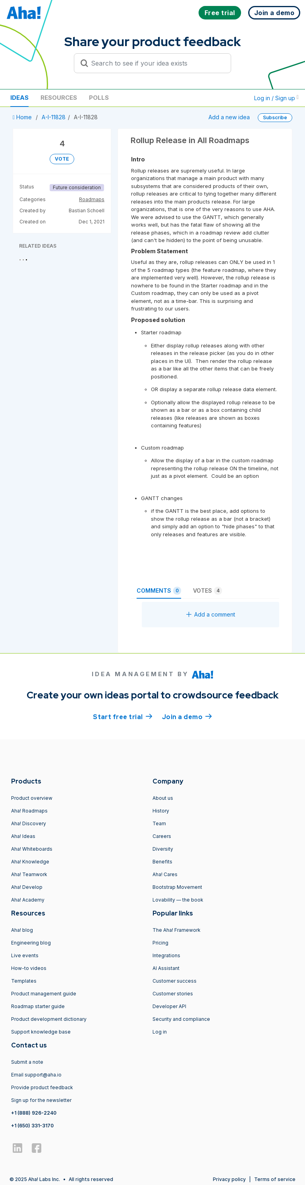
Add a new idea (229, 117)
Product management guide (43, 994)
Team (159, 823)
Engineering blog (31, 943)
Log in (159, 1032)
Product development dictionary (49, 1019)
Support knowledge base (41, 1032)
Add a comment (210, 614)
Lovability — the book (177, 900)
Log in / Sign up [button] (276, 98)
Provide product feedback (42, 1087)
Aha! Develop (26, 887)
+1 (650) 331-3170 (32, 1126)
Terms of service (274, 1179)
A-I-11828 (54, 117)
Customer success (174, 981)
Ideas (19, 97)
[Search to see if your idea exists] (156, 63)
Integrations (166, 955)
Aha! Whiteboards (31, 849)
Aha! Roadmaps (29, 811)
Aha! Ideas (23, 836)
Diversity (162, 849)
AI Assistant (166, 968)
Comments (159, 591)
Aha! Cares (165, 874)
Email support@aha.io (36, 1075)
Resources (59, 97)
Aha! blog (22, 930)
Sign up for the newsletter (41, 1100)
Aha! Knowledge (30, 862)
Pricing (160, 943)
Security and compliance (181, 1019)
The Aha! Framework (176, 930)
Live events (25, 955)
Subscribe (275, 117)
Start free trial (122, 716)
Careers (161, 836)
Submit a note (27, 1062)
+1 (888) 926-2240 (33, 1113)
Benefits (162, 862)
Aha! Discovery (28, 823)
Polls (99, 97)
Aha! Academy (27, 900)
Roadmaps (91, 199)
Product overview (31, 798)
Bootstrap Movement (177, 887)
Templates (24, 981)
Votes (207, 591)
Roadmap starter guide (38, 1006)
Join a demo (187, 716)
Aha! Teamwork (29, 874)
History (160, 811)
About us (162, 798)
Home (23, 117)
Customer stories (172, 994)
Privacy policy (229, 1179)
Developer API (169, 1006)
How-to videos (28, 968)
